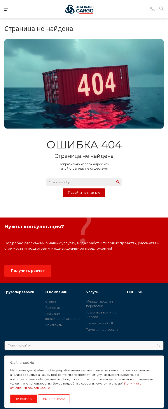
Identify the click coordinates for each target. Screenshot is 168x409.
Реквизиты (53, 325)
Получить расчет (28, 271)
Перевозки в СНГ (100, 323)
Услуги (92, 292)
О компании (56, 292)
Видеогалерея (56, 308)
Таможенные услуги (102, 330)
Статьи (50, 301)
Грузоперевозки (19, 292)
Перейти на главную (84, 193)
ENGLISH (134, 292)
